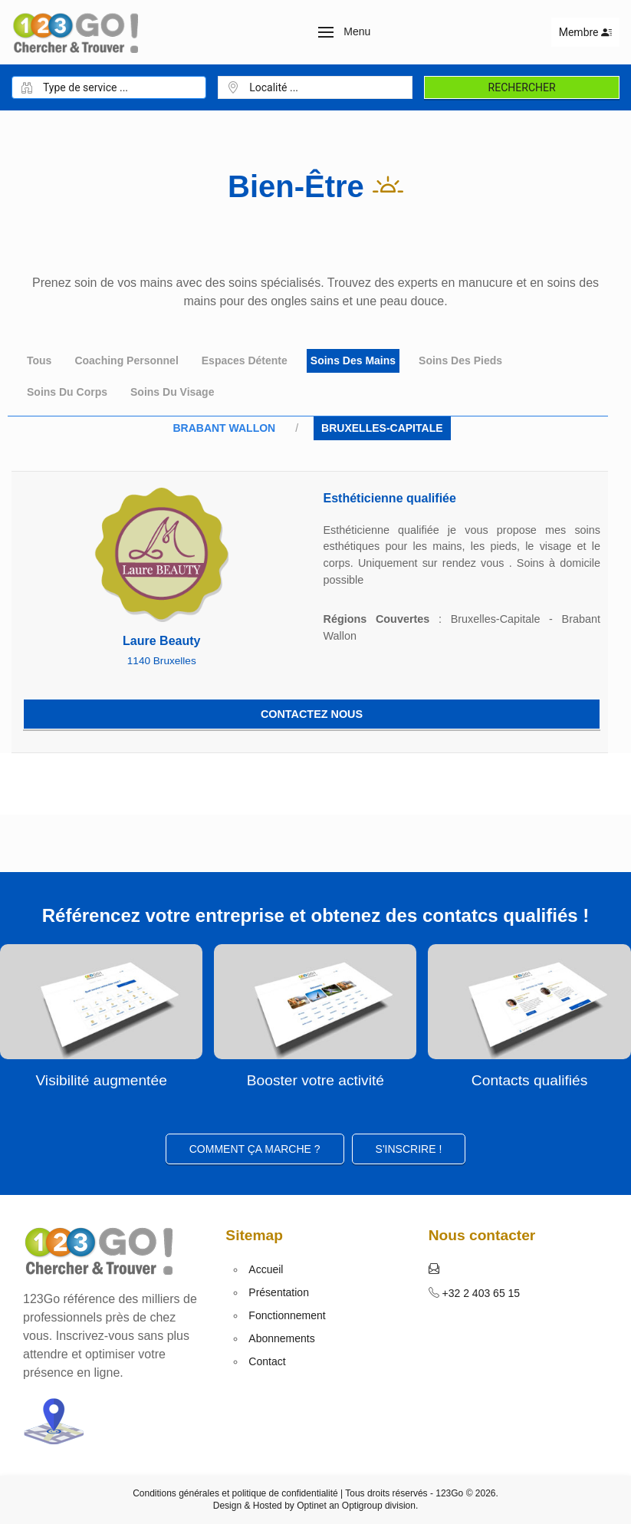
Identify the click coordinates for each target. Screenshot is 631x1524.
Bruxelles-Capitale (381, 428)
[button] (344, 32)
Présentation (278, 1292)
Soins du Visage (172, 392)
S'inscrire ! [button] (409, 1149)
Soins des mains (353, 360)
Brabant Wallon (224, 428)
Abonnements (281, 1338)
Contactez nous (312, 714)
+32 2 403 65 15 (480, 1293)
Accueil (265, 1269)
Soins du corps (67, 392)
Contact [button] (266, 1361)
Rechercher (522, 87)
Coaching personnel (126, 360)
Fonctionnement (286, 1315)
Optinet (312, 1505)
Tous (39, 360)
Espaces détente (245, 360)
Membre (585, 32)
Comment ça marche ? (254, 1149)
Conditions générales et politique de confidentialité (235, 1493)
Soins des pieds (460, 360)
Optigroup (362, 1505)
